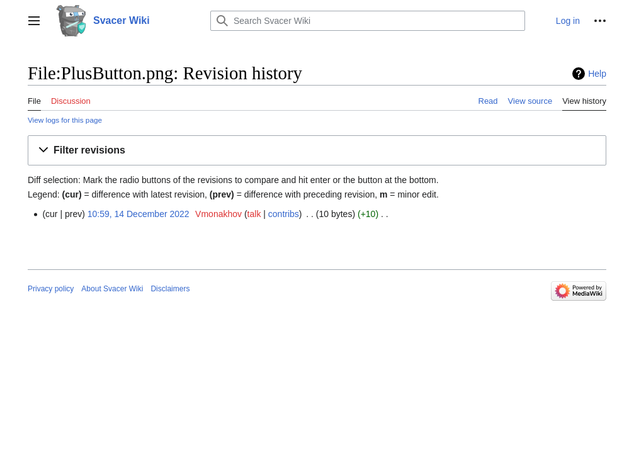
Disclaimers (170, 288)
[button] (34, 21)
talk (254, 214)
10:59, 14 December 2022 (139, 214)
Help (597, 74)
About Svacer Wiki (112, 288)
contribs (283, 214)
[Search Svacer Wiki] (367, 21)
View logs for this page (65, 120)
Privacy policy (51, 288)
